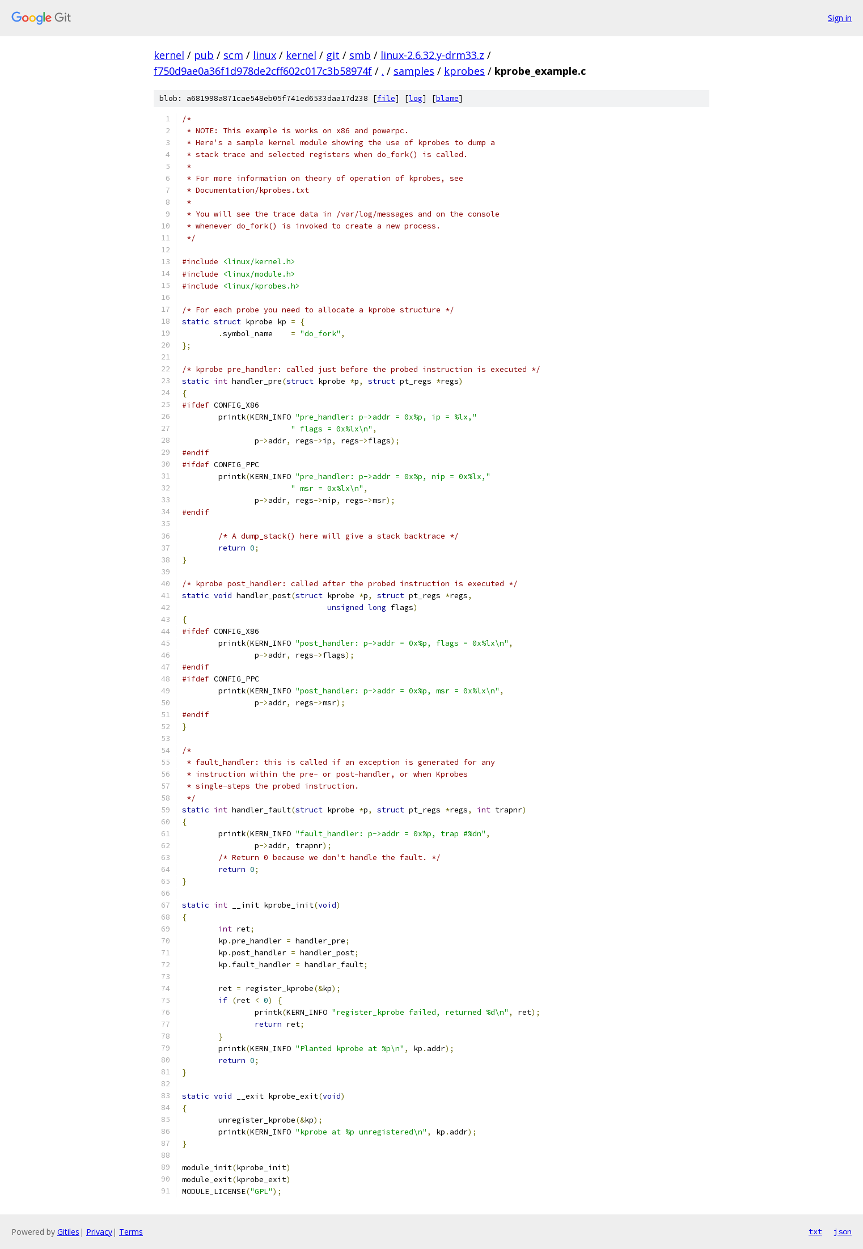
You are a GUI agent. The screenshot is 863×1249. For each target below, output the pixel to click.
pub (204, 55)
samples (414, 71)
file (386, 98)
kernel (169, 55)
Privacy (99, 1231)
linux (264, 55)
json (843, 1231)
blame (447, 98)
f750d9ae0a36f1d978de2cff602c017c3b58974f (263, 71)
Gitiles (68, 1231)
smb (360, 55)
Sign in (840, 17)
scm (233, 55)
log (415, 98)
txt (815, 1231)
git (333, 55)
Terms (131, 1231)
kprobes (464, 71)
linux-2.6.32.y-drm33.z (432, 55)
